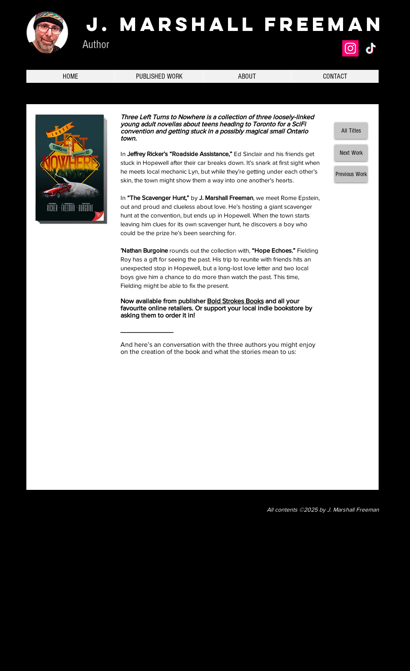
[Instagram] (350, 48)
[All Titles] (351, 131)
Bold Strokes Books (235, 301)
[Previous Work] (351, 174)
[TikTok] (371, 48)
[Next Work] (351, 153)
